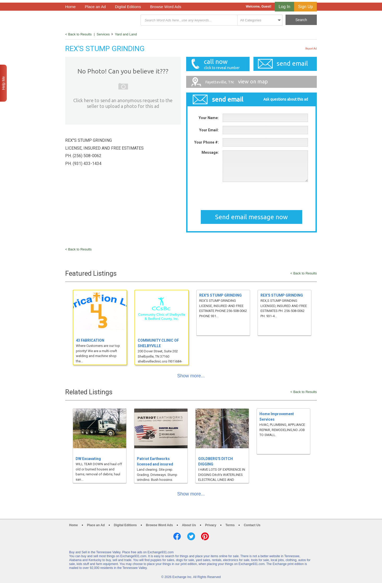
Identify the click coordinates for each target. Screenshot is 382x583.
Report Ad (311, 48)
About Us (189, 525)
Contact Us (252, 525)
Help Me (3, 83)
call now (220, 64)
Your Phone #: (206, 142)
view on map (236, 81)
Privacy (210, 525)
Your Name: (209, 118)
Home (70, 6)
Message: (210, 152)
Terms (230, 525)
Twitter (191, 536)
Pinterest (205, 536)
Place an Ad (95, 6)
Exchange (102, 20)
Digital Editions (128, 6)
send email (292, 63)
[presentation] (262, 196)
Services (103, 34)
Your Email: (209, 130)
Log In (284, 6)
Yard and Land (126, 34)
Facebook (177, 536)
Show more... (191, 375)
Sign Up (305, 6)
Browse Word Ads (165, 6)
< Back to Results (78, 34)
